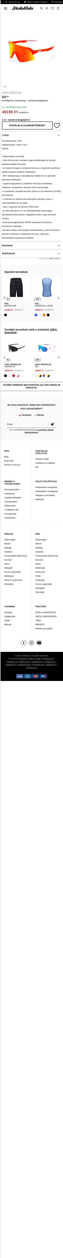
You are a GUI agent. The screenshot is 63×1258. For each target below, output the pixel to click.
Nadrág (7, 547)
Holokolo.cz (12, 661)
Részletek (7, 245)
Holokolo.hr (50, 664)
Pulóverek (40, 572)
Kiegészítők (9, 616)
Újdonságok (10, 539)
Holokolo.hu (37, 661)
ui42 (38, 658)
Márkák (7, 624)
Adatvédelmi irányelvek (46, 487)
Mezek (7, 543)
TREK (38, 620)
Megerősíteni (52, 424)
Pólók (38, 576)
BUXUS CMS (26, 658)
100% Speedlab (11, 92)
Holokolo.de (38, 664)
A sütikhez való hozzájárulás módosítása (11, 514)
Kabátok (8, 552)
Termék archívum (12, 465)
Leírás (5, 135)
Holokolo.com (24, 664)
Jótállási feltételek (12, 497)
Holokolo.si (11, 664)
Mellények (9, 576)
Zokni (6, 564)
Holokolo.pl (24, 661)
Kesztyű (8, 560)
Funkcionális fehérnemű (15, 556)
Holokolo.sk (47, 658)
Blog (6, 456)
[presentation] (4, 298)
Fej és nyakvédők (12, 572)
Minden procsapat (43, 628)
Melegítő (8, 568)
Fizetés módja (42, 459)
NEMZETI (40, 624)
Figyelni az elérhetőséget (27, 125)
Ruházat (8, 612)
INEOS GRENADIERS (46, 616)
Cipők (7, 620)
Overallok (8, 584)
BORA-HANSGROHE (45, 612)
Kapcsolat (9, 461)
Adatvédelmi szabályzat (46, 491)
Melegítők (40, 588)
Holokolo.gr (31, 667)
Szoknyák (40, 580)
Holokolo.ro (50, 661)
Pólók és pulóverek (13, 580)
